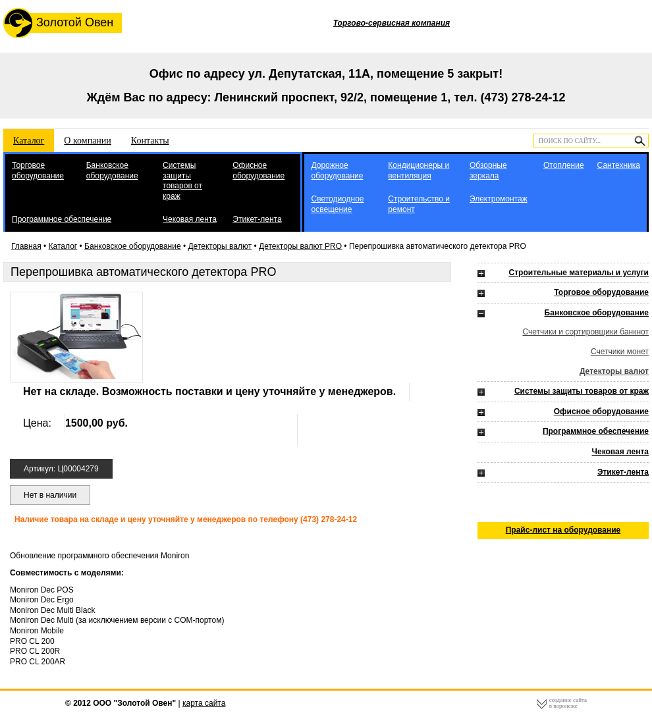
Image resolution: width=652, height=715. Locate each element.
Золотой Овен (58, 23)
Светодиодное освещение (337, 204)
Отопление (563, 165)
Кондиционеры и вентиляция (418, 170)
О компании (87, 141)
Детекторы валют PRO (300, 246)
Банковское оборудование (112, 170)
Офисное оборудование (258, 170)
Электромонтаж (499, 198)
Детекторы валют (220, 246)
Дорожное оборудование (337, 170)
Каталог (28, 141)
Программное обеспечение (61, 219)
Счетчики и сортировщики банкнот (585, 331)
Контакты (150, 141)
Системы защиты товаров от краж (182, 181)
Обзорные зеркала (488, 170)
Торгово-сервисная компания (391, 23)
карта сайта (203, 703)
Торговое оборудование (38, 170)
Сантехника (618, 165)
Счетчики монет (620, 351)
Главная (26, 246)
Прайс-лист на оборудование (563, 530)
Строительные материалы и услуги (579, 272)
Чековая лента (190, 219)
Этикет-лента (256, 219)
